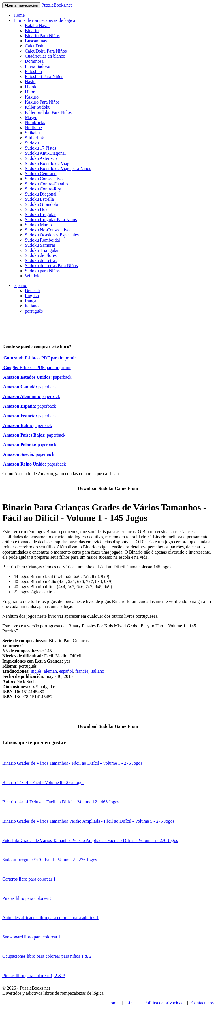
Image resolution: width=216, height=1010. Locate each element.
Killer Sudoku (37, 107)
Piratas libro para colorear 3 (27, 898)
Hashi (30, 81)
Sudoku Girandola (41, 204)
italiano (32, 305)
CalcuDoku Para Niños (46, 51)
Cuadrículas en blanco (45, 56)
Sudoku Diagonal (41, 194)
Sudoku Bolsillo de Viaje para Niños (58, 168)
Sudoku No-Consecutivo (47, 229)
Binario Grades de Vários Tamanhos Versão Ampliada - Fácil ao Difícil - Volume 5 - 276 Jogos (88, 821)
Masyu (31, 117)
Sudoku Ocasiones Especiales (52, 234)
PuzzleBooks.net (57, 5)
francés (81, 671)
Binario (32, 30)
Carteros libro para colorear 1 (28, 879)
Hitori (30, 91)
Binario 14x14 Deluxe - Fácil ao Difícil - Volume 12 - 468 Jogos (60, 801)
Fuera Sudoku (37, 66)
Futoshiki (33, 71)
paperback (36, 377)
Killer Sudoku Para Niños (48, 112)
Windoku (33, 275)
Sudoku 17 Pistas (40, 148)
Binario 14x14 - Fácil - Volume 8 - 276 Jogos (43, 782)
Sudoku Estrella (39, 199)
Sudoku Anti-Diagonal (45, 153)
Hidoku (32, 86)
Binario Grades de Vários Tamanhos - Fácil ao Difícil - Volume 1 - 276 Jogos (72, 763)
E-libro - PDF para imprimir (39, 357)
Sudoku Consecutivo (44, 178)
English (32, 295)
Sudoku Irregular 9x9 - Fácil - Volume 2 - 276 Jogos (49, 859)
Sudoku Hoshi (38, 209)
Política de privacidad (164, 1002)
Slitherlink (34, 137)
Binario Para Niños (42, 35)
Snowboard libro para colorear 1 (31, 936)
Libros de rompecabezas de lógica (44, 20)
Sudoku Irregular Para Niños (51, 219)
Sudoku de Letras (41, 260)
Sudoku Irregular (40, 214)
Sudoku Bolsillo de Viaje (47, 163)
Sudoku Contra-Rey (43, 189)
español (20, 285)
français (32, 300)
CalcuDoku (35, 45)
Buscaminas (36, 40)
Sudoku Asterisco (41, 158)
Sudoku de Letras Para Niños (51, 265)
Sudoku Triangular (42, 250)
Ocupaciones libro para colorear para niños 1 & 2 (46, 956)
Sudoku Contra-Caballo (46, 183)
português (34, 311)
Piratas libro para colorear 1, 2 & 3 (33, 975)
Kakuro (32, 97)
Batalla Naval (37, 25)
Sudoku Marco (38, 224)
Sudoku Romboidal (42, 240)
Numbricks (35, 122)
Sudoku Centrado (41, 173)
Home (19, 15)
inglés (36, 671)
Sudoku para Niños (42, 270)
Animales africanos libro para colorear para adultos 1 (50, 917)
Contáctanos (202, 1002)
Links (131, 1002)
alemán (50, 671)
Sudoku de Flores (41, 255)
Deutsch (32, 290)
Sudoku (32, 143)
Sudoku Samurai (40, 245)
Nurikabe (33, 127)
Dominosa (34, 61)
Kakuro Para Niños (42, 102)
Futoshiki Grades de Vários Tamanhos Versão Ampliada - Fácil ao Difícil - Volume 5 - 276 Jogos (90, 840)
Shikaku (32, 132)
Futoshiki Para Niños (44, 76)
